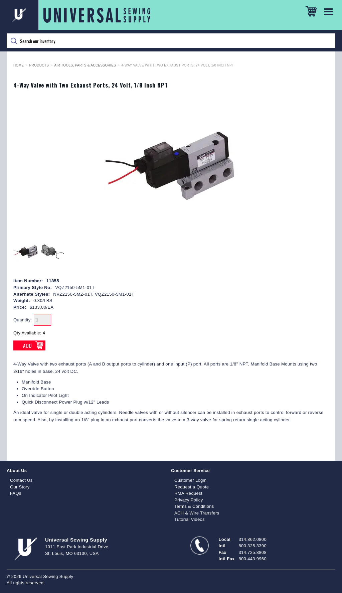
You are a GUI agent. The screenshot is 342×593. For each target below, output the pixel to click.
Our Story (20, 486)
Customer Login (190, 480)
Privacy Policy (188, 499)
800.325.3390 (253, 545)
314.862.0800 (253, 539)
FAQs (15, 493)
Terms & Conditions (194, 506)
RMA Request (188, 493)
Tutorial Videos (189, 519)
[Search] (171, 40)
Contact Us (21, 480)
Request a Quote (191, 486)
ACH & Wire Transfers (196, 512)
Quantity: (22, 319)
